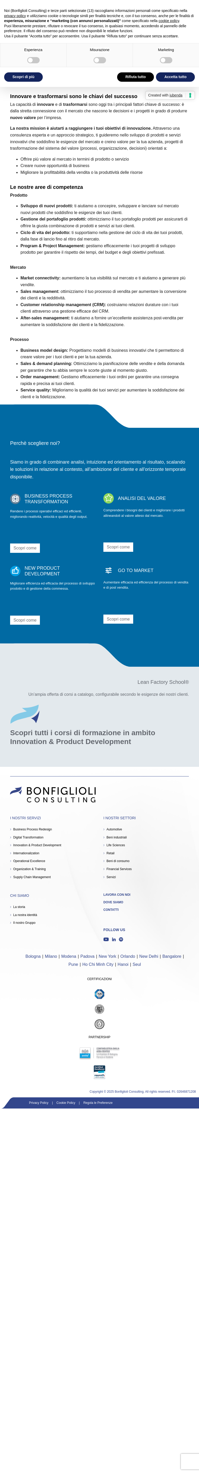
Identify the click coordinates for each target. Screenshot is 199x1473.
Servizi (111, 877)
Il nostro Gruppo (24, 923)
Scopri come (25, 548)
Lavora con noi (116, 895)
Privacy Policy (38, 1103)
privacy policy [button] (15, 16)
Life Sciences (115, 845)
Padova (87, 956)
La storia (19, 907)
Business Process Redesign (32, 829)
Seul (137, 964)
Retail (110, 853)
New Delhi (148, 956)
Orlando (127, 956)
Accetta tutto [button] (175, 77)
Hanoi (123, 964)
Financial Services (119, 869)
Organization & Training (29, 869)
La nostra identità (25, 915)
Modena (68, 956)
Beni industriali (116, 837)
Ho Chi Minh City (97, 964)
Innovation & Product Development (37, 845)
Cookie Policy (65, 1103)
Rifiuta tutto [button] (135, 77)
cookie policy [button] (169, 21)
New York (107, 956)
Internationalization (26, 853)
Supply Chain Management (32, 877)
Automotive (114, 829)
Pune (73, 964)
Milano (51, 956)
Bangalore (171, 956)
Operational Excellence (29, 861)
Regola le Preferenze (98, 1103)
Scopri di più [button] (23, 77)
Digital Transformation (28, 837)
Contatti (111, 910)
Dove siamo (113, 902)
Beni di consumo (118, 861)
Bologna (33, 956)
